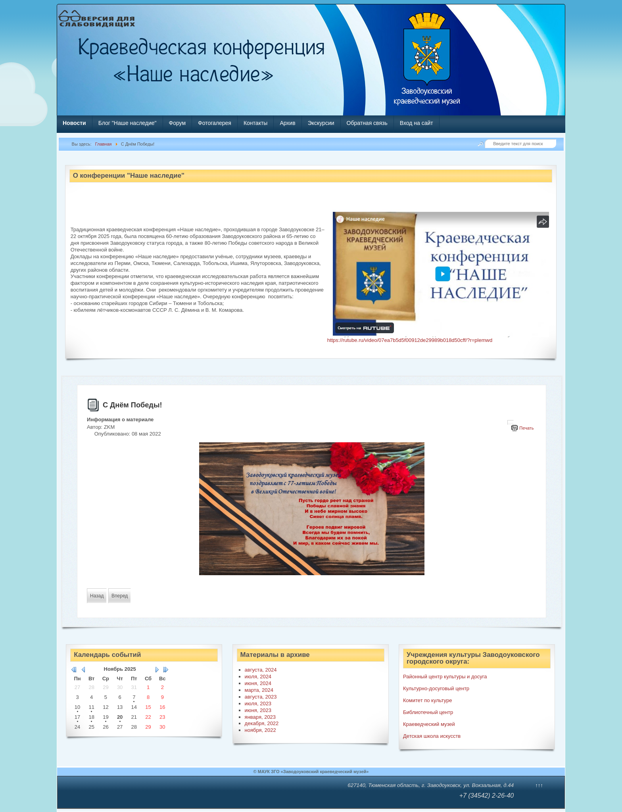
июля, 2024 (258, 677)
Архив (287, 123)
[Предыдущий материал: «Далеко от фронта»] (97, 595)
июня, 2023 (258, 710)
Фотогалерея (214, 123)
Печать (526, 428)
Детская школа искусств (432, 736)
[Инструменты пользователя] (510, 422)
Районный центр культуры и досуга (445, 677)
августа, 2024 (261, 670)
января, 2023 (260, 717)
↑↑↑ (539, 785)
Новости (74, 123)
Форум (177, 123)
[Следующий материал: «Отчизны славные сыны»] (119, 595)
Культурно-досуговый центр (436, 688)
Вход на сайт (416, 123)
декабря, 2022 (262, 723)
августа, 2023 (261, 697)
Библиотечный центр (428, 712)
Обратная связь (367, 123)
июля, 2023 (258, 703)
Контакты (255, 123)
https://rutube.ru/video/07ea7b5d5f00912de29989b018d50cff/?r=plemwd (409, 340)
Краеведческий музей (429, 724)
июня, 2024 (258, 683)
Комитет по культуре (427, 700)
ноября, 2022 (260, 730)
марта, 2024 (259, 690)
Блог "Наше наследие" (127, 123)
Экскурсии (321, 123)
